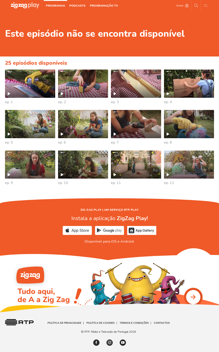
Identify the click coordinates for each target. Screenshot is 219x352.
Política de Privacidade (64, 323)
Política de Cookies (100, 323)
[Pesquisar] (196, 5)
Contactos (162, 323)
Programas (55, 6)
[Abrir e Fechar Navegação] (205, 5)
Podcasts (77, 6)
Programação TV (104, 6)
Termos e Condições (134, 323)
